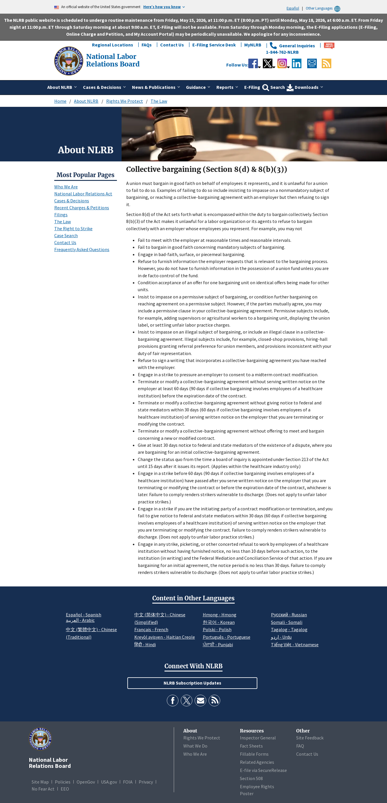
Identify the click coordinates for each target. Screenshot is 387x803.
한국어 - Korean (219, 622)
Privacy (146, 782)
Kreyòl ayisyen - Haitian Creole (164, 637)
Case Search (66, 235)
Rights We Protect (124, 101)
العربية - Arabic (80, 620)
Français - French (151, 629)
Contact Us (172, 45)
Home (60, 101)
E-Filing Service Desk (214, 45)
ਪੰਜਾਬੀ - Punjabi (218, 644)
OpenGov (86, 782)
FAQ (300, 746)
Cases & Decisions (71, 201)
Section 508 (251, 778)
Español (293, 8)
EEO (65, 789)
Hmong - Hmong (219, 614)
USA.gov (109, 782)
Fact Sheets (251, 746)
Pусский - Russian (289, 614)
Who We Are (66, 187)
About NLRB (86, 101)
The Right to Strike (73, 228)
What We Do (195, 746)
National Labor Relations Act (83, 194)
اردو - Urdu (281, 637)
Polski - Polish (217, 629)
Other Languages (324, 8)
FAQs (147, 45)
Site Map (40, 782)
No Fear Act (43, 789)
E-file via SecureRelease (263, 770)
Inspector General (258, 738)
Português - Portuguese (226, 637)
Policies (62, 782)
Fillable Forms (254, 754)
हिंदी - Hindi (145, 644)
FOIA (128, 782)
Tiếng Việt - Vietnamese (295, 644)
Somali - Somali (286, 622)
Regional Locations (112, 45)
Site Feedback (309, 738)
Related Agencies (257, 762)
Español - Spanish (83, 614)
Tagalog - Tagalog (289, 629)
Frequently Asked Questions (81, 249)
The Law (159, 101)
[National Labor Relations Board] (69, 60)
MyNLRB (252, 45)
